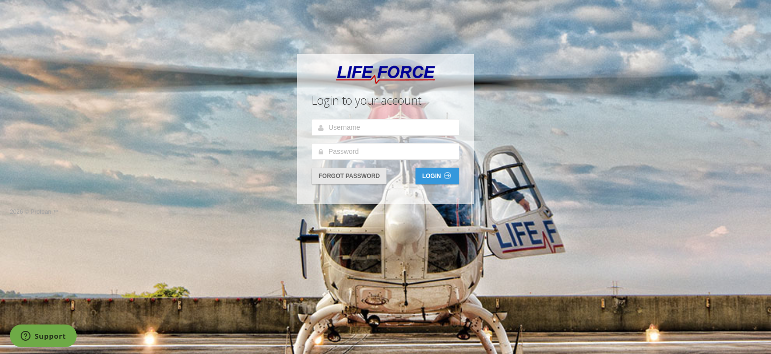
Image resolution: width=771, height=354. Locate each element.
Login (436, 175)
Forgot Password (349, 176)
